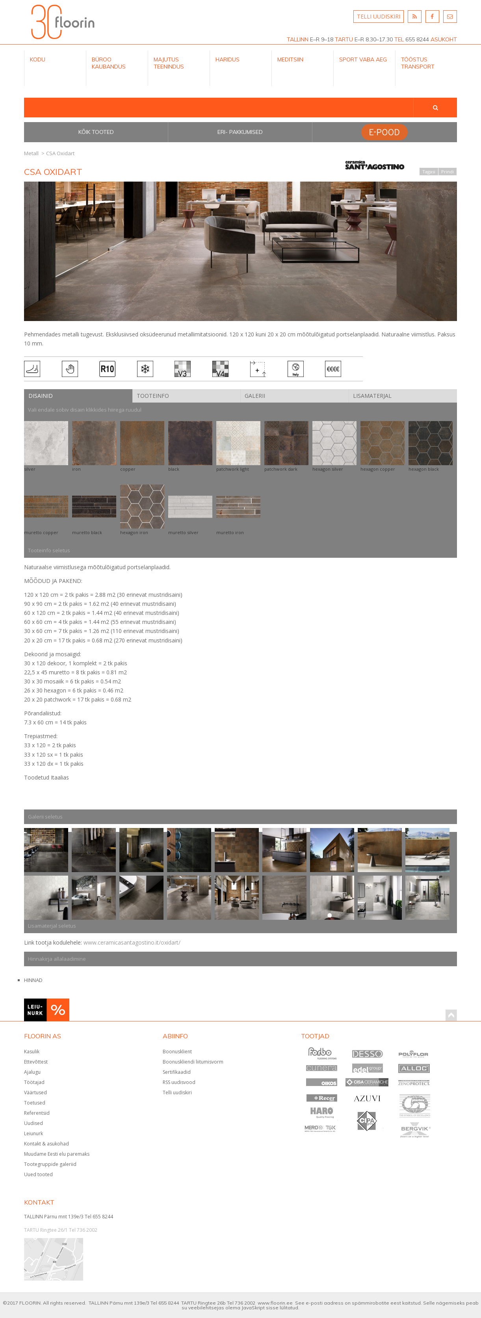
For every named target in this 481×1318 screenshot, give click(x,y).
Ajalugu (32, 1072)
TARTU (344, 39)
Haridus (227, 59)
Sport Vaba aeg (363, 59)
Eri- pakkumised (240, 132)
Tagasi (428, 171)
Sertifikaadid (177, 1072)
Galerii (255, 395)
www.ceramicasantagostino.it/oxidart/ (132, 942)
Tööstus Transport (418, 63)
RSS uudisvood (179, 1082)
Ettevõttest (36, 1061)
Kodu (37, 59)
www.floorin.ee (275, 1303)
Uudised (33, 1123)
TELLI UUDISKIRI (378, 16)
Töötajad (34, 1082)
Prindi (447, 171)
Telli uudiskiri (177, 1092)
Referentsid (37, 1113)
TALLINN (297, 39)
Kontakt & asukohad (46, 1143)
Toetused (34, 1102)
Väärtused (35, 1092)
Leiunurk (33, 1133)
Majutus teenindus (169, 63)
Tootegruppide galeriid (50, 1164)
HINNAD (33, 980)
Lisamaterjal (372, 395)
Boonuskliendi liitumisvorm (193, 1061)
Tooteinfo (153, 395)
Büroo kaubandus (109, 63)
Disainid (40, 395)
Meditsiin (290, 59)
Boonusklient (177, 1051)
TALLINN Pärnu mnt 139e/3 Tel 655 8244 (68, 1216)
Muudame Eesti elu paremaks (56, 1154)
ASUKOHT (444, 39)
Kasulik (31, 1051)
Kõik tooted (96, 132)
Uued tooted (38, 1174)
